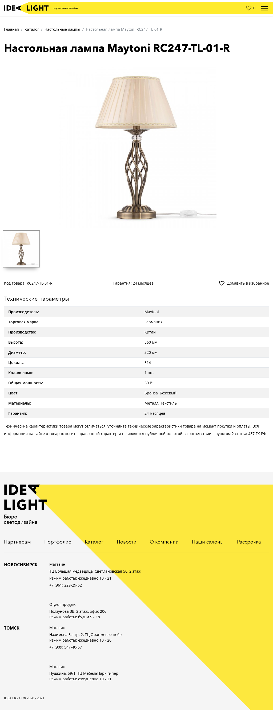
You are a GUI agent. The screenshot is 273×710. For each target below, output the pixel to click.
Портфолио (57, 542)
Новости (126, 542)
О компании (164, 542)
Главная (11, 29)
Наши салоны (208, 542)
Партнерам (17, 542)
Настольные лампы (62, 29)
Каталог (32, 29)
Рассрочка (249, 542)
